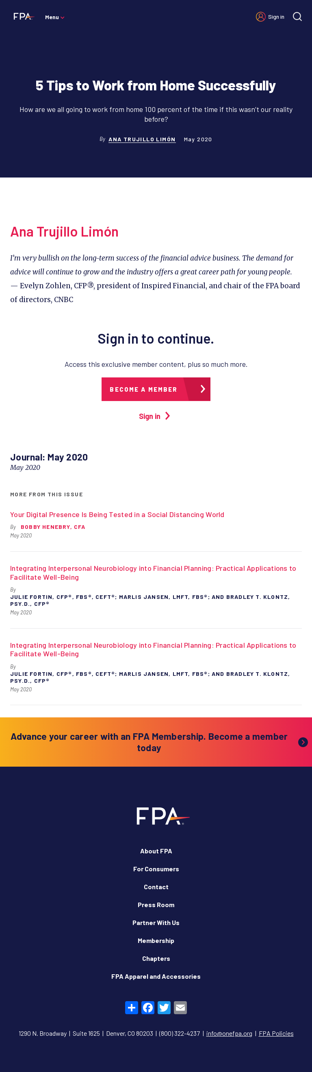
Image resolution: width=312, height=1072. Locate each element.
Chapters (156, 958)
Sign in (276, 16)
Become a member (144, 389)
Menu (52, 16)
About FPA (156, 851)
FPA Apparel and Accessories (156, 976)
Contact (156, 886)
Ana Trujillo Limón (142, 139)
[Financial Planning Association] (22, 16)
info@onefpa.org (229, 1033)
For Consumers (156, 869)
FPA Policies (276, 1033)
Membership (156, 940)
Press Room (156, 904)
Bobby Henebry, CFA (53, 526)
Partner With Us (156, 922)
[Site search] (297, 16)
